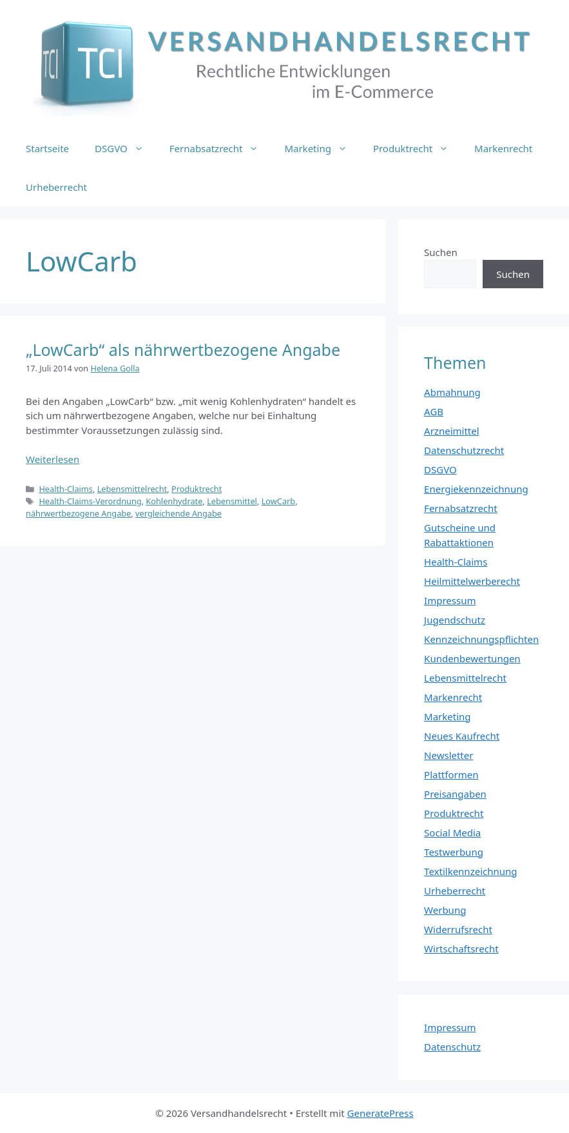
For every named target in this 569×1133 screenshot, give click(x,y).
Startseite (47, 148)
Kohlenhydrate (174, 501)
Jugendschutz (454, 619)
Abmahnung (452, 392)
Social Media (452, 832)
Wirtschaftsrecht (461, 948)
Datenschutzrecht (464, 450)
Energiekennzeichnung (476, 488)
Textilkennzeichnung (470, 871)
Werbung (445, 909)
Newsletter (448, 755)
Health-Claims (66, 489)
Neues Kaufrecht (461, 735)
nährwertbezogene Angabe (78, 513)
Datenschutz (452, 1046)
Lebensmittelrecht (132, 489)
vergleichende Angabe (178, 513)
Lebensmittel (232, 501)
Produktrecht (417, 148)
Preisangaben (455, 793)
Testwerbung (453, 851)
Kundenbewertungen (472, 658)
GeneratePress (380, 1113)
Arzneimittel (451, 430)
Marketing (322, 148)
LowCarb (278, 501)
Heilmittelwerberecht (472, 581)
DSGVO (126, 148)
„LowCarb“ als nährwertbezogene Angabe (183, 349)
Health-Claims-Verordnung (90, 501)
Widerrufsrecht (458, 929)
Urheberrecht (56, 187)
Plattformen (451, 774)
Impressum (450, 600)
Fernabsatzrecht (220, 148)
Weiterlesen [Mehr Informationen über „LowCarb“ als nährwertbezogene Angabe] (52, 459)
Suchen (441, 252)
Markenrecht (503, 148)
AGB (433, 411)
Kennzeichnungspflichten (481, 639)
